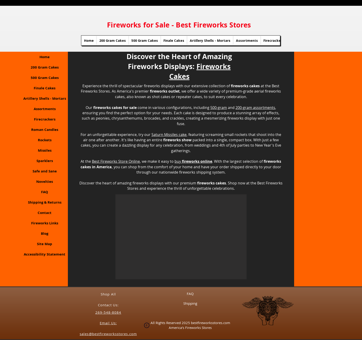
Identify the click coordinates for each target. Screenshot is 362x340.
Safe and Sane (45, 171)
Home (44, 56)
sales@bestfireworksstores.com (108, 333)
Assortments (45, 108)
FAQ (44, 192)
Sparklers (44, 160)
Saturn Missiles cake (169, 134)
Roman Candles (44, 129)
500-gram (218, 107)
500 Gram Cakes (45, 77)
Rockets (44, 140)
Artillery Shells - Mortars (44, 98)
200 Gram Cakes (45, 67)
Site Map (44, 243)
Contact (44, 212)
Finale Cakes (44, 88)
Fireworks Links (44, 223)
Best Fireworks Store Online (116, 161)
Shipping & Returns (44, 202)
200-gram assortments (255, 107)
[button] (181, 236)
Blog (44, 233)
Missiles (44, 150)
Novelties (44, 181)
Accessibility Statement (44, 254)
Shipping (190, 303)
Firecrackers (44, 119)
